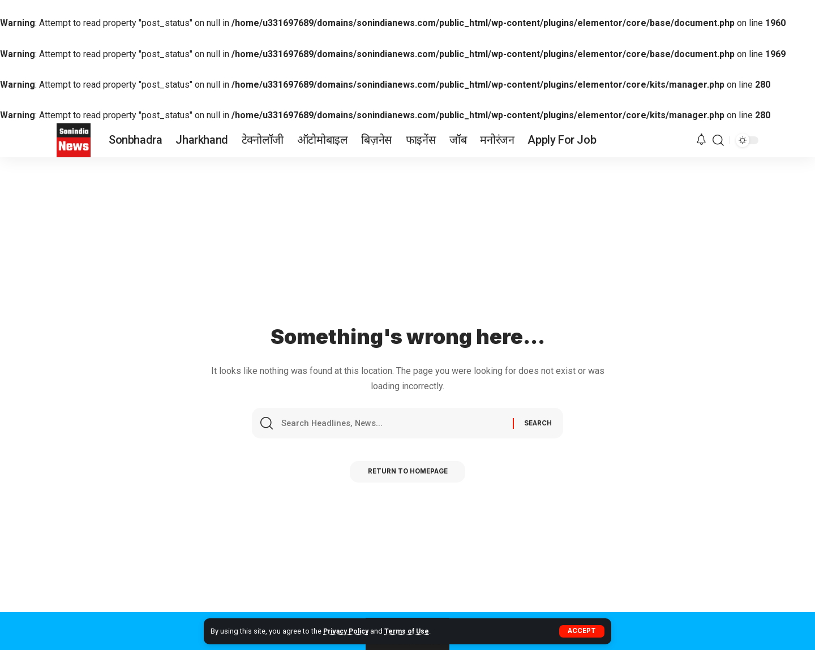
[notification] (701, 140)
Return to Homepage (408, 474)
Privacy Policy (348, 631)
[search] (718, 140)
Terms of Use (412, 631)
